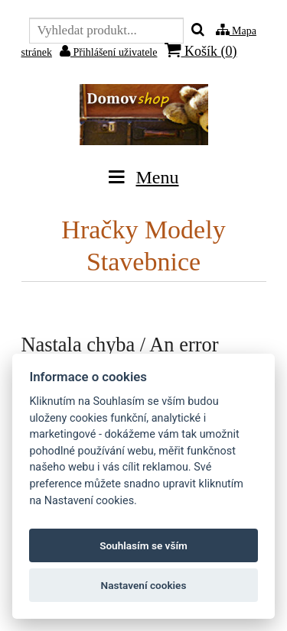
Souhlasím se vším (143, 545)
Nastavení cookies (144, 585)
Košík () (200, 51)
